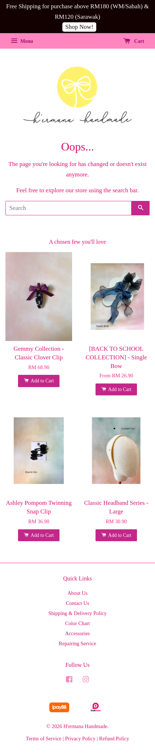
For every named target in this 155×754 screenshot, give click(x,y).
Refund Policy (114, 738)
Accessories (77, 633)
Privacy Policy (80, 738)
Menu (22, 41)
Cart (134, 41)
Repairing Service (77, 643)
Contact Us (77, 603)
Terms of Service (43, 738)
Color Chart (77, 623)
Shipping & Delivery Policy (77, 613)
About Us (77, 593)
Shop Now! (79, 26)
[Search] (68, 208)
